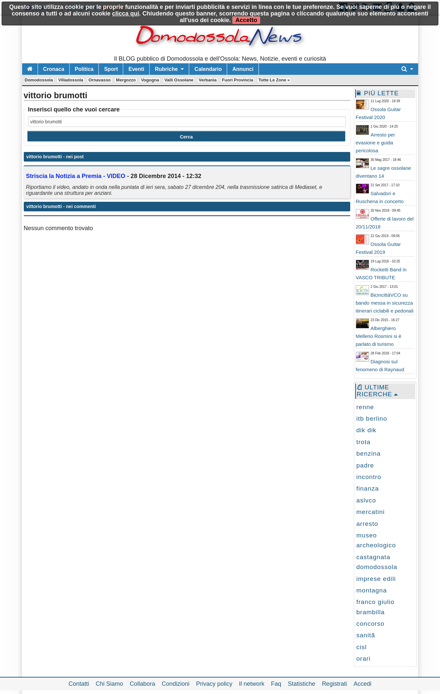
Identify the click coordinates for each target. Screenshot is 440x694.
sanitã (365, 635)
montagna (371, 590)
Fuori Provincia (237, 79)
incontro (369, 476)
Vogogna (150, 79)
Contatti (79, 683)
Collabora (142, 683)
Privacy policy (214, 683)
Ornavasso (99, 79)
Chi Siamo (109, 683)
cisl (361, 647)
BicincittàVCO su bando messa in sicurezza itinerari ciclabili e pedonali (385, 303)
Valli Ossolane (178, 79)
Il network (251, 683)
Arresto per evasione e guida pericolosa (375, 142)
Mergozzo (126, 79)
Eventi (136, 69)
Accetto (246, 20)
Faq (276, 683)
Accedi (362, 683)
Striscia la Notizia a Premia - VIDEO (75, 176)
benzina (368, 453)
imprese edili (376, 578)
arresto (367, 523)
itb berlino (371, 418)
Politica (84, 69)
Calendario (208, 69)
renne (365, 407)
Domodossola (39, 79)
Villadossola (70, 79)
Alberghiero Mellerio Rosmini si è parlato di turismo (378, 336)
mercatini (370, 511)
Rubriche (166, 69)
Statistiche (301, 683)
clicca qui (125, 13)
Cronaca (53, 69)
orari (363, 658)
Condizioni (175, 683)
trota (363, 441)
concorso (370, 623)
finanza (367, 488)
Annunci (243, 69)
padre (365, 465)
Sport (111, 69)
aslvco (366, 500)
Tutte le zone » (274, 79)
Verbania (208, 79)
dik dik (366, 430)
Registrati (334, 683)
